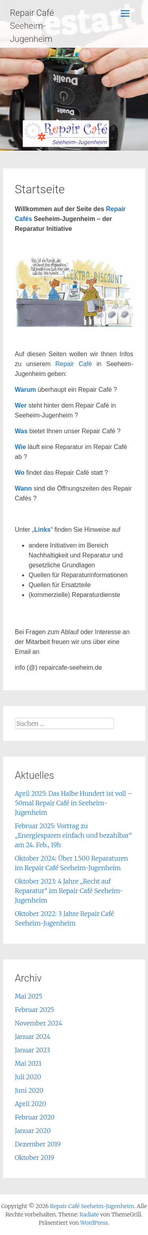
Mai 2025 (29, 996)
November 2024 (38, 1023)
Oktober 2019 (34, 1157)
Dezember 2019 (38, 1144)
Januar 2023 (33, 1050)
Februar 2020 (35, 1117)
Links (42, 529)
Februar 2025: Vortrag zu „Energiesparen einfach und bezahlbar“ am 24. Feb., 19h (73, 835)
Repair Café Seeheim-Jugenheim (32, 26)
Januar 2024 (33, 1036)
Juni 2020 (29, 1090)
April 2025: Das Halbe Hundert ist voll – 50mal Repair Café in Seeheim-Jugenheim (74, 802)
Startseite (40, 189)
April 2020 (30, 1104)
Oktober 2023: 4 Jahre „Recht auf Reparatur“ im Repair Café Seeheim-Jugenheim (69, 890)
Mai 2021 (28, 1063)
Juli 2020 (28, 1077)
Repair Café (73, 364)
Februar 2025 (34, 1010)
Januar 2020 (33, 1131)
